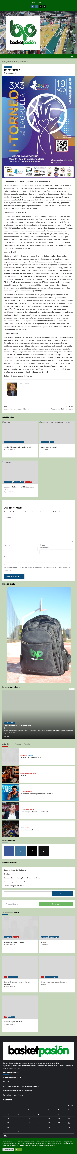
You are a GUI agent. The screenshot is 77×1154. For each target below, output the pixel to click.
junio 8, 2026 (8, 488)
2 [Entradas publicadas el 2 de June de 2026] (18, 1111)
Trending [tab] (27, 740)
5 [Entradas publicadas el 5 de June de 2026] (48, 1111)
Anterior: (21, 404)
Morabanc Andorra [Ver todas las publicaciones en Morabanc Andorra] (27, 788)
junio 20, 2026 (9, 941)
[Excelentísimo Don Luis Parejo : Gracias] (20, 429)
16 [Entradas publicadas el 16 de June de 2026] (18, 1119)
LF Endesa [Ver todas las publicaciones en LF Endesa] (30, 752)
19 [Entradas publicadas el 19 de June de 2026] (49, 1119)
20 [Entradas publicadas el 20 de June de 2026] (59, 1119)
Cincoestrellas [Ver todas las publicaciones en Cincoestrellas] (8, 67)
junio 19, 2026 (45, 981)
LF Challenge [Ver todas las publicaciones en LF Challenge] (23, 770)
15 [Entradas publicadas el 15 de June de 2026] (8, 1119)
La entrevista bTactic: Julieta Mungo (17, 722)
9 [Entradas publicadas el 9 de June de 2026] (18, 1115)
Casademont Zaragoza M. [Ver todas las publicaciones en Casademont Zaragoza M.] (29, 806)
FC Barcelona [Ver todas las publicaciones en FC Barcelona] (26, 824)
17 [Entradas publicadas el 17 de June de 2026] (28, 1119)
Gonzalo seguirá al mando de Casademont (34, 808)
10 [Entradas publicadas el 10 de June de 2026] (28, 1115)
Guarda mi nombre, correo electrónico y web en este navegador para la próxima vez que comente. (37, 565)
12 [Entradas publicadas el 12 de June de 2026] (49, 1115)
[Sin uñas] (9, 770)
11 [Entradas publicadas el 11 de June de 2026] (39, 1115)
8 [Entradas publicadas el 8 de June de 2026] (8, 1115)
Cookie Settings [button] (8, 1149)
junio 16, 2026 (9, 446)
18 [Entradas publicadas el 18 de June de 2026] (39, 1119)
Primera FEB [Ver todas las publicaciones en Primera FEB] (28, 478)
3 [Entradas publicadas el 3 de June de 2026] (28, 1111)
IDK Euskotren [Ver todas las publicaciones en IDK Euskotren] (23, 752)
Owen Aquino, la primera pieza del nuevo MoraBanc (36, 790)
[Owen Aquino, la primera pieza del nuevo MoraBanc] (9, 788)
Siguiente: (55, 404)
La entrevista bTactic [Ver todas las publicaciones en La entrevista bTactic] (10, 719)
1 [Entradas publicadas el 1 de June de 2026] (8, 1111)
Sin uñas (23, 772)
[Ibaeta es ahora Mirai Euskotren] (9, 752)
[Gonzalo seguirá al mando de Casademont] (9, 806)
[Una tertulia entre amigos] (57, 429)
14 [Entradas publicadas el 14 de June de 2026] (69, 1115)
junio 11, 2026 (45, 446)
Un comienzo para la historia (29, 827)
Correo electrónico (44, 543)
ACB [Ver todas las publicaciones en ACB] (21, 788)
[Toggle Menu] (72, 56)
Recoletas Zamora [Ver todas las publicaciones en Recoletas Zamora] (31, 770)
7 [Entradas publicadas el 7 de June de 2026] (68, 1111)
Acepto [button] (18, 1149)
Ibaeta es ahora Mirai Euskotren (30, 754)
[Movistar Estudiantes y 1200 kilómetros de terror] (20, 469)
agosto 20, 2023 (10, 73)
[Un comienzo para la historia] (9, 824)
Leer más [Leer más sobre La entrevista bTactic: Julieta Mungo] (6, 733)
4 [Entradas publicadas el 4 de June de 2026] (38, 1111)
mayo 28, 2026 (9, 724)
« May (5, 1132)
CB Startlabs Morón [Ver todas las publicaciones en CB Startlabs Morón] (9, 438)
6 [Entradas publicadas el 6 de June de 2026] (58, 1111)
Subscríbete (56, 901)
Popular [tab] (17, 740)
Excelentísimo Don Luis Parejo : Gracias (18, 444)
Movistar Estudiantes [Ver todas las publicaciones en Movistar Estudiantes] (18, 478)
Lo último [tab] (8, 740)
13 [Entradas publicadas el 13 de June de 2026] (59, 1115)
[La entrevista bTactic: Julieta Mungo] (38, 711)
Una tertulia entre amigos (50, 444)
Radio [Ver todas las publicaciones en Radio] (51, 438)
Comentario (9, 514)
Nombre (7, 542)
